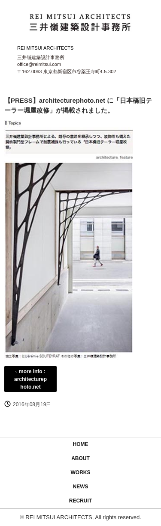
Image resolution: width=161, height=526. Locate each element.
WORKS (81, 472)
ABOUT (80, 458)
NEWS (80, 487)
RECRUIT (80, 501)
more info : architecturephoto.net (30, 379)
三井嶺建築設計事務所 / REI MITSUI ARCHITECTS (81, 20)
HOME (80, 444)
